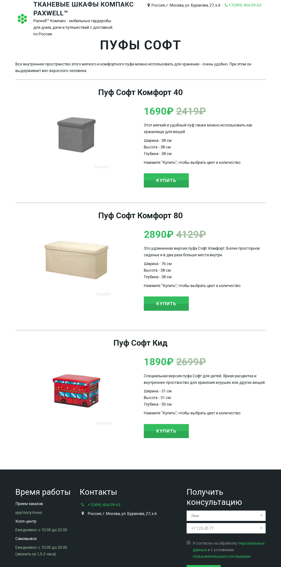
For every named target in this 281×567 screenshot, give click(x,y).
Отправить (203, 535)
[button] (166, 180)
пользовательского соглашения (221, 520)
